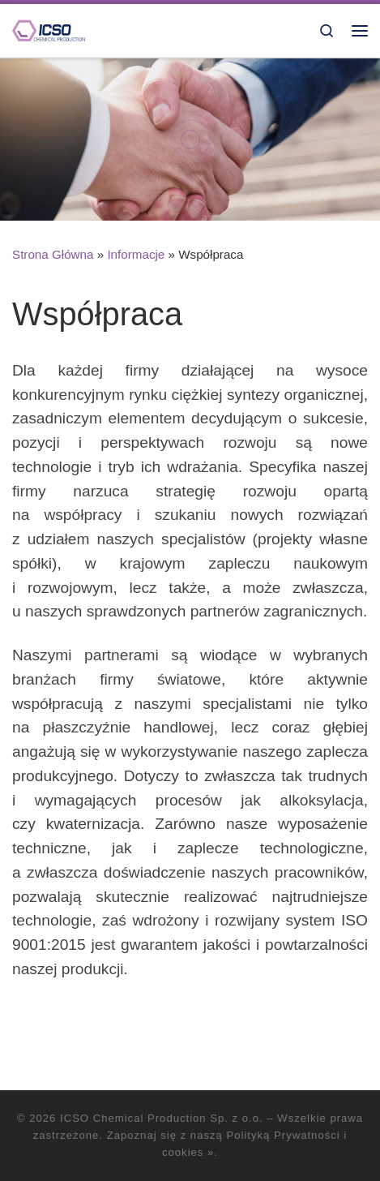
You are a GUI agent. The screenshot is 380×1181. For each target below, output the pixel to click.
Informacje (135, 254)
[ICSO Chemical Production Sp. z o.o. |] (48, 30)
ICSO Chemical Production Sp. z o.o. (161, 1118)
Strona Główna (52, 254)
